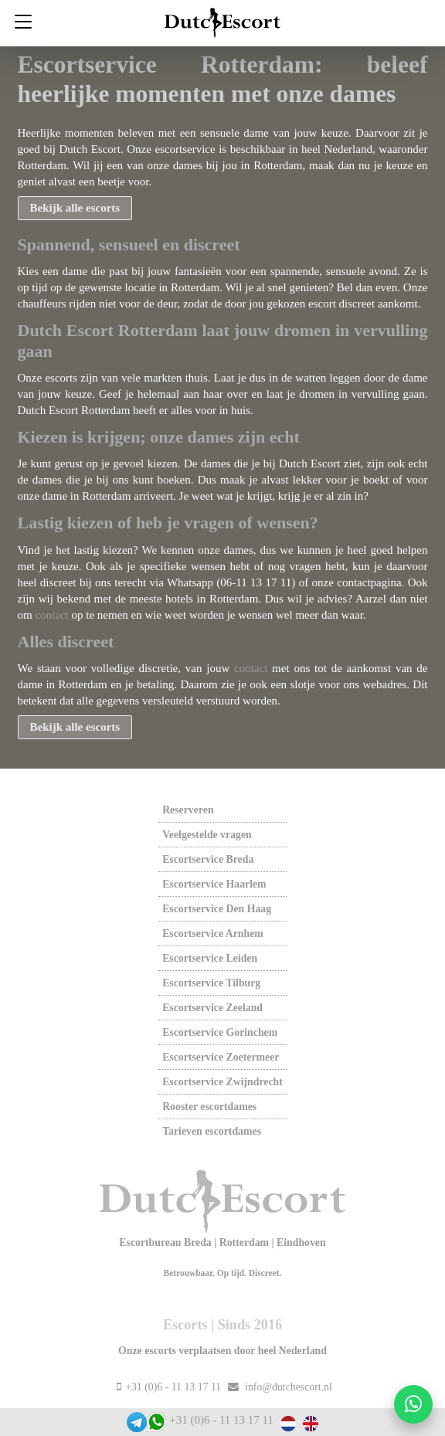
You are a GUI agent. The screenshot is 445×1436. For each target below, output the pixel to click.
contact (51, 615)
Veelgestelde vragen (207, 834)
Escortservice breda (207, 859)
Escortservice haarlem (214, 884)
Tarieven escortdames (211, 1131)
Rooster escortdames (209, 1106)
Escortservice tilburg (211, 983)
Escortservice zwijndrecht (222, 1082)
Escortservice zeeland (212, 1007)
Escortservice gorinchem (219, 1032)
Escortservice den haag (216, 909)
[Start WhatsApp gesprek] (413, 1404)
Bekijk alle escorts (75, 208)
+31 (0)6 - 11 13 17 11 (221, 1420)
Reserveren (187, 810)
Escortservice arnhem (212, 933)
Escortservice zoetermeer (220, 1057)
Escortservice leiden (209, 958)
